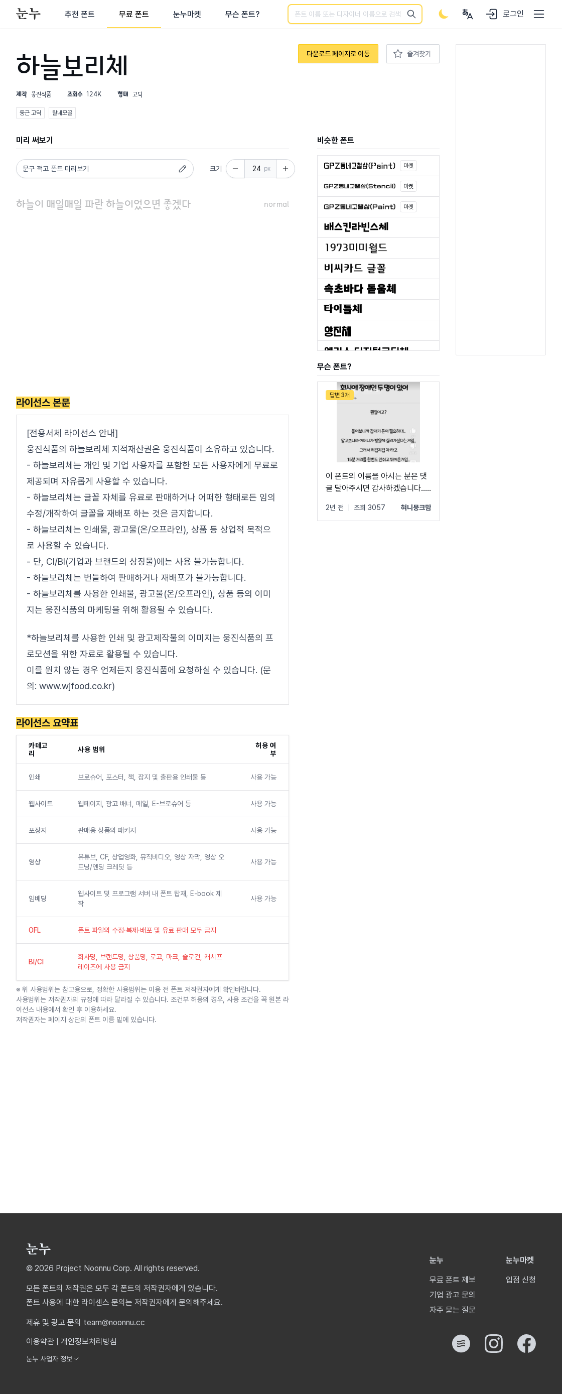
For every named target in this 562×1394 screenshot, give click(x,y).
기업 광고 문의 (453, 1295)
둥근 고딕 (30, 112)
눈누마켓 (187, 14)
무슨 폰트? (242, 14)
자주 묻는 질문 (453, 1310)
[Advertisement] (152, 305)
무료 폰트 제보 (453, 1280)
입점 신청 (521, 1280)
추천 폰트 (80, 14)
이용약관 (40, 1341)
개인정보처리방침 (89, 1341)
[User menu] (468, 14)
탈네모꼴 (62, 112)
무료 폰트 (134, 14)
